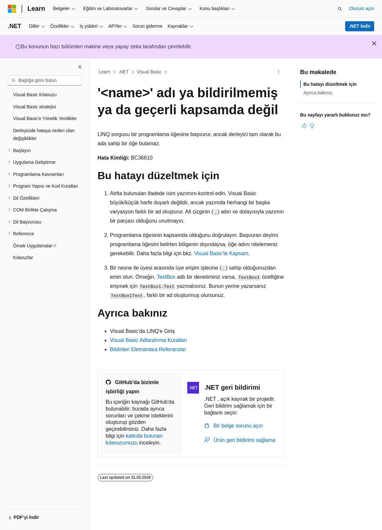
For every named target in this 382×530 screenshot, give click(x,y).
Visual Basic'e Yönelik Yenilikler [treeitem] (45, 118)
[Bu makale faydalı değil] (312, 126)
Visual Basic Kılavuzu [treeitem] (35, 94)
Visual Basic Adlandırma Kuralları (148, 340)
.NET (123, 71)
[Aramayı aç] (339, 9)
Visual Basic (149, 71)
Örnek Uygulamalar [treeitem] (33, 245)
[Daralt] (80, 67)
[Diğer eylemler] (278, 72)
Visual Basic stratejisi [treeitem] (34, 106)
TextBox (166, 277)
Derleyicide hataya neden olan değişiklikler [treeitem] (43, 134)
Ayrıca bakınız (317, 92)
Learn (105, 71)
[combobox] (45, 80)
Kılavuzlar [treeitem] (23, 257)
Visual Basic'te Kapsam (221, 253)
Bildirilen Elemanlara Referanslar (148, 349)
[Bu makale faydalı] (304, 126)
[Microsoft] (12, 9)
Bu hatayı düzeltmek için (330, 84)
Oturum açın (361, 8)
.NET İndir (359, 26)
